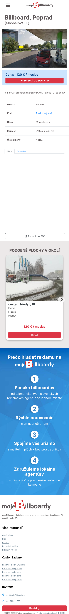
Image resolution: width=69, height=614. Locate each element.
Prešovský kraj (44, 113)
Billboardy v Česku (9, 550)
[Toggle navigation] (7, 5)
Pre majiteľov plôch (10, 546)
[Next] (61, 300)
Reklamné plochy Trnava (12, 579)
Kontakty (34, 608)
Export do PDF (35, 236)
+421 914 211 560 (12, 601)
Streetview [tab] (21, 151)
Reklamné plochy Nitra (11, 572)
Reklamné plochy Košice (12, 568)
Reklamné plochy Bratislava (13, 565)
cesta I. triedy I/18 (21, 304)
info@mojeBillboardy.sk (15, 595)
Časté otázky (7, 535)
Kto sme (5, 543)
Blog (4, 539)
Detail (34, 335)
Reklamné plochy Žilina (11, 576)
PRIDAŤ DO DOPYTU (34, 80)
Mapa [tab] (9, 151)
